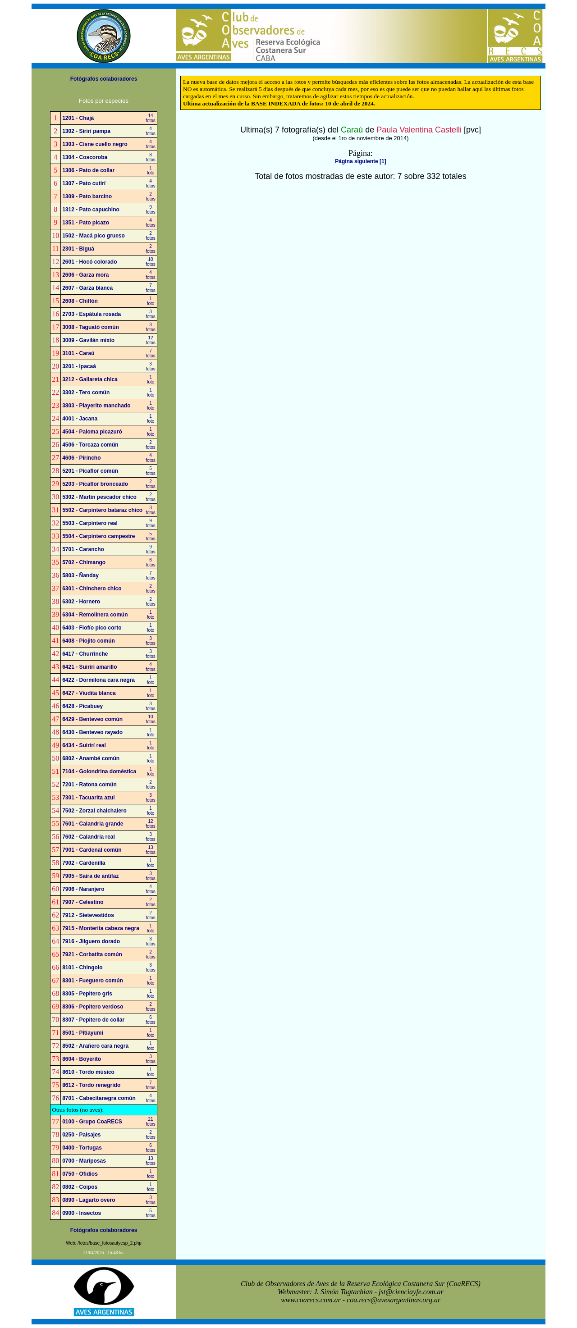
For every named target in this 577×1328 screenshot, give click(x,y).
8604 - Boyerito (81, 1059)
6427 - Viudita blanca (89, 693)
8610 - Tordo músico (88, 1072)
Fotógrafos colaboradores (103, 79)
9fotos (151, 209)
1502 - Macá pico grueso (93, 236)
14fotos (151, 118)
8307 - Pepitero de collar (93, 1020)
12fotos (151, 340)
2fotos (151, 196)
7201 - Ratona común (89, 784)
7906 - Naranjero (83, 889)
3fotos (151, 314)
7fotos (151, 288)
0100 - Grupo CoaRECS (92, 1121)
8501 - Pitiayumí (82, 1033)
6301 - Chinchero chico (91, 588)
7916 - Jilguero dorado (91, 941)
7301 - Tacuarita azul (88, 797)
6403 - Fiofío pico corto (91, 628)
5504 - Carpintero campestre (98, 536)
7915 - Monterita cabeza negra (100, 928)
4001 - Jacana (79, 418)
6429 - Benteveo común (92, 719)
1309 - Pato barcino (87, 196)
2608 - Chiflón (80, 301)
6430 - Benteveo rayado (92, 732)
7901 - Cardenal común (91, 850)
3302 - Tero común (86, 392)
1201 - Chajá (78, 118)
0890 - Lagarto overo (88, 1200)
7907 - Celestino (82, 902)
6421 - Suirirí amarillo (89, 667)
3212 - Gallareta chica (90, 379)
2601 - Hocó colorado (89, 262)
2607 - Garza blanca (87, 288)
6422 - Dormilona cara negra (98, 680)
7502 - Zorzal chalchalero (94, 811)
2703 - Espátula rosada (91, 314)
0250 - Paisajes (81, 1135)
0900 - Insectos (81, 1213)
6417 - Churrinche (85, 654)
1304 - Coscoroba (84, 157)
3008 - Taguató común (90, 327)
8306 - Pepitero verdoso (92, 1007)
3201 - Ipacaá (79, 366)
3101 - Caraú (78, 353)
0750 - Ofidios (80, 1174)
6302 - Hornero (81, 601)
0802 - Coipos (79, 1187)
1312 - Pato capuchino (90, 209)
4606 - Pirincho (81, 458)
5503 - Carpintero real (90, 523)
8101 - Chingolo (82, 967)
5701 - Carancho (83, 549)
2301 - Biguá (78, 249)
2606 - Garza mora (85, 275)
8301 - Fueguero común (92, 980)
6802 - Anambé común (90, 758)
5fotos (151, 471)
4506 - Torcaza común (90, 445)
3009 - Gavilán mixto (88, 340)
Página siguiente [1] (360, 161)
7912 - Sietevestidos (88, 915)
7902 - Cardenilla (83, 863)
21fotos (151, 1122)
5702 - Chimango (83, 562)
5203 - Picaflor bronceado (95, 484)
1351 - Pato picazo (85, 222)
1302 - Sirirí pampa (86, 131)
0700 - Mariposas (84, 1161)
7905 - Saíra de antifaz (90, 876)
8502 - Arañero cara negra (95, 1046)
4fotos (151, 131)
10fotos (151, 262)
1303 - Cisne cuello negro (95, 144)
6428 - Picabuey (82, 706)
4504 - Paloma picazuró (92, 432)
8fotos (151, 157)
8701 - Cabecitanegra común (99, 1098)
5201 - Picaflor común (90, 471)
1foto (151, 170)
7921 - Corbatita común (92, 954)
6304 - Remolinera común (95, 615)
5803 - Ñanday (80, 575)
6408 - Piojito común (88, 641)
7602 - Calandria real (88, 837)
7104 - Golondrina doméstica (99, 771)
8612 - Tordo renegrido (91, 1085)
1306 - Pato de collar (88, 170)
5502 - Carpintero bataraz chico (102, 510)
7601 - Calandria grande (92, 824)
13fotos (151, 850)
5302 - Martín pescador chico (99, 497)
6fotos (151, 562)
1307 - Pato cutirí (83, 183)
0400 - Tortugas (82, 1148)
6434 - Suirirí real (84, 745)
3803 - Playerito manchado (96, 405)
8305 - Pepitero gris (87, 993)
